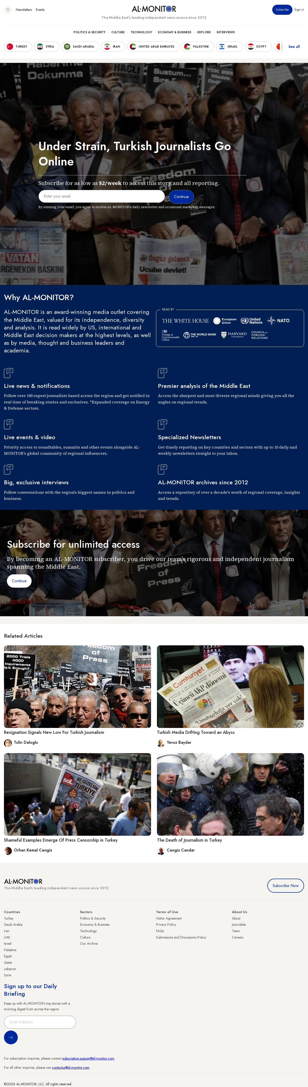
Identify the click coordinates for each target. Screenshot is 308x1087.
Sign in (299, 9)
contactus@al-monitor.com (70, 1067)
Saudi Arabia (13, 924)
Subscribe (282, 9)
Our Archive (89, 943)
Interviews (226, 32)
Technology (141, 32)
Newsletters (24, 9)
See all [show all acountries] (294, 46)
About (236, 918)
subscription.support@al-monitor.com (88, 1058)
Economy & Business (174, 32)
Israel (7, 943)
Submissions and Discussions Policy (181, 937)
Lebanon (10, 968)
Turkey (8, 918)
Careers (237, 937)
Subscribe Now (286, 885)
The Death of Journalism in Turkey (189, 840)
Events (40, 9)
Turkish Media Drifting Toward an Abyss (196, 732)
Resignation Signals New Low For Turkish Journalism (54, 732)
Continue (19, 581)
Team (236, 930)
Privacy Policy (166, 924)
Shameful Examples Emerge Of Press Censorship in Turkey (61, 840)
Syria (7, 975)
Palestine (10, 949)
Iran (6, 930)
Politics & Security (89, 32)
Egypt (8, 956)
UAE (7, 937)
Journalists (239, 924)
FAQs (160, 930)
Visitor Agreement (169, 918)
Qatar (8, 962)
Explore (204, 32)
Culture (118, 32)
